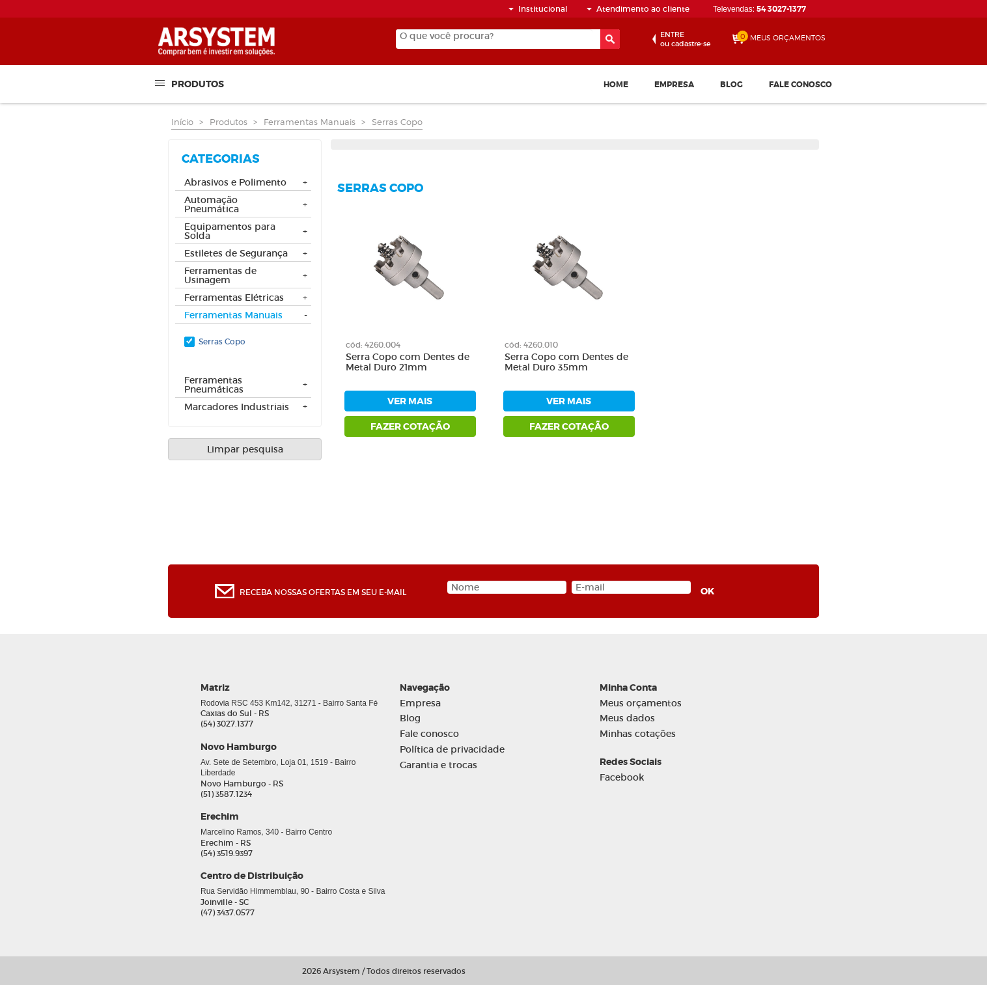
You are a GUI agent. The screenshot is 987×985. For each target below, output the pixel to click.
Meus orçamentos (641, 703)
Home (616, 85)
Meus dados (627, 718)
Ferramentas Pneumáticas (213, 385)
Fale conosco (800, 85)
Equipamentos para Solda (229, 232)
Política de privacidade (452, 749)
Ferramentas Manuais (309, 122)
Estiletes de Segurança (236, 254)
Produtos (197, 83)
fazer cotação (410, 426)
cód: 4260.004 (373, 344)
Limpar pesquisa (245, 449)
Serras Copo (397, 122)
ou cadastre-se (685, 39)
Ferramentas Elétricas (234, 298)
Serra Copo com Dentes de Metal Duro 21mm (407, 363)
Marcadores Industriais (236, 407)
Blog (731, 85)
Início (182, 122)
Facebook (622, 777)
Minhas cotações (638, 734)
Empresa (674, 85)
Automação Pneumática (211, 205)
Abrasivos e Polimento (235, 183)
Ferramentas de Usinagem (220, 276)
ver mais (409, 401)
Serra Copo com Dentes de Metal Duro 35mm (566, 363)
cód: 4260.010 (531, 344)
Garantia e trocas (438, 765)
